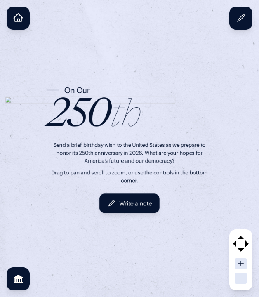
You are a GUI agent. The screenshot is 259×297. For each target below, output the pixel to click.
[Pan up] (241, 237)
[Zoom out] (240, 278)
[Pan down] (241, 250)
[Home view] (18, 18)
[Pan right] (247, 243)
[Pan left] (234, 243)
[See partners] (18, 278)
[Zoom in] (240, 263)
